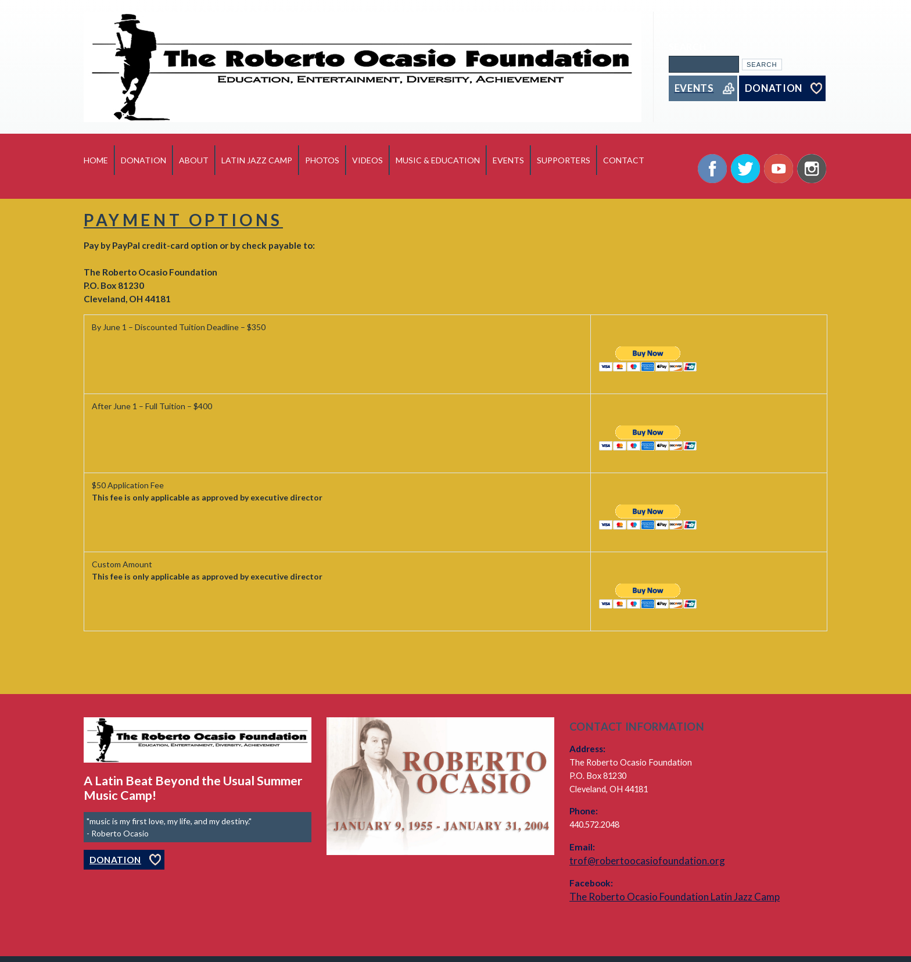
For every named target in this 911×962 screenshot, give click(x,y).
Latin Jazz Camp (256, 160)
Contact (623, 160)
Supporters (563, 160)
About (194, 160)
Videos (367, 160)
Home (96, 160)
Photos (322, 160)
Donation (143, 160)
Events (508, 160)
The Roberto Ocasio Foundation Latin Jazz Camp (674, 897)
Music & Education (438, 160)
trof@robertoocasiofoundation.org (647, 860)
